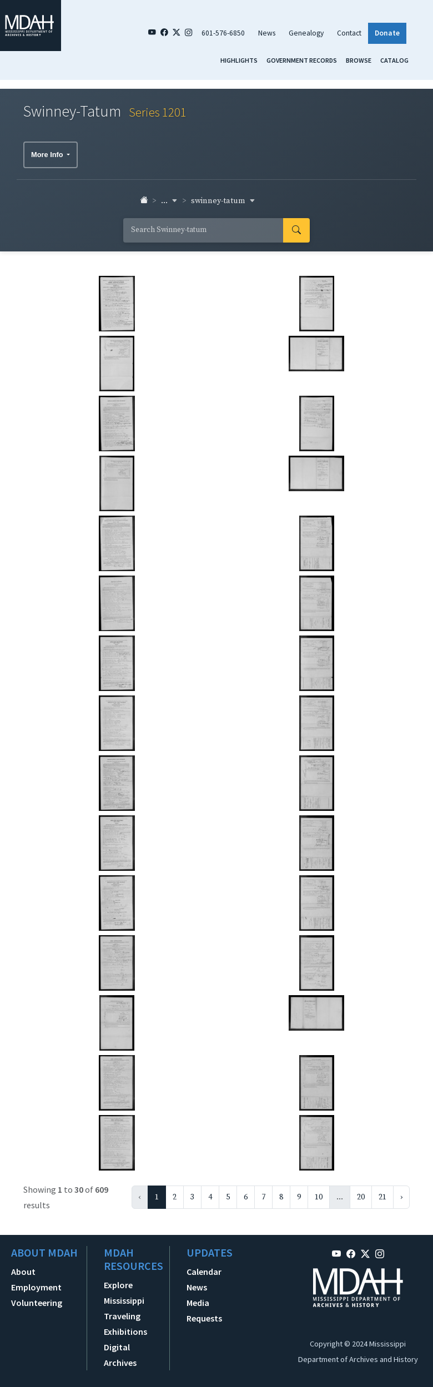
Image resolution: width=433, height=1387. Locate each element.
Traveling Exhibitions (125, 1323)
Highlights (239, 60)
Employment (36, 1287)
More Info (48, 154)
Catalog (394, 60)
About (23, 1271)
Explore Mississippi (124, 1292)
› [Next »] (401, 1197)
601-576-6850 (223, 33)
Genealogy (306, 33)
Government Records (301, 60)
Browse (358, 60)
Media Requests (204, 1310)
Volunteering (36, 1302)
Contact (349, 33)
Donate (387, 33)
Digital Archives (120, 1354)
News (266, 33)
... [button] (169, 201)
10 (319, 1197)
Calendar (204, 1271)
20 (361, 1197)
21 (382, 1197)
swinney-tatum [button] (223, 201)
